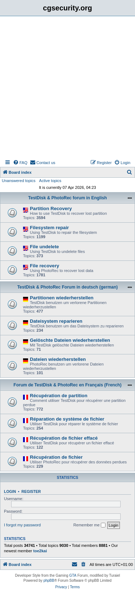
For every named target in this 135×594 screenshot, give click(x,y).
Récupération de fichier (56, 457)
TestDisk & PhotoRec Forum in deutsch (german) (67, 287)
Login (10, 491)
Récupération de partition (58, 395)
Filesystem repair (49, 227)
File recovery (44, 265)
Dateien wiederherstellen (58, 359)
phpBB (49, 580)
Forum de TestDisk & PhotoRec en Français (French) (68, 384)
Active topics (50, 180)
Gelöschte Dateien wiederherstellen (70, 340)
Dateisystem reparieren (56, 321)
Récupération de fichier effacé (64, 438)
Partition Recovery (51, 208)
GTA (72, 575)
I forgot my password (22, 525)
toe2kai (40, 551)
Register (31, 491)
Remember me (89, 525)
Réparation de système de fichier (67, 419)
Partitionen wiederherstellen (62, 297)
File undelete (44, 246)
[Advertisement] (67, 87)
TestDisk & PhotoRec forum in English (67, 197)
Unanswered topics (19, 180)
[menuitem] (20, 162)
